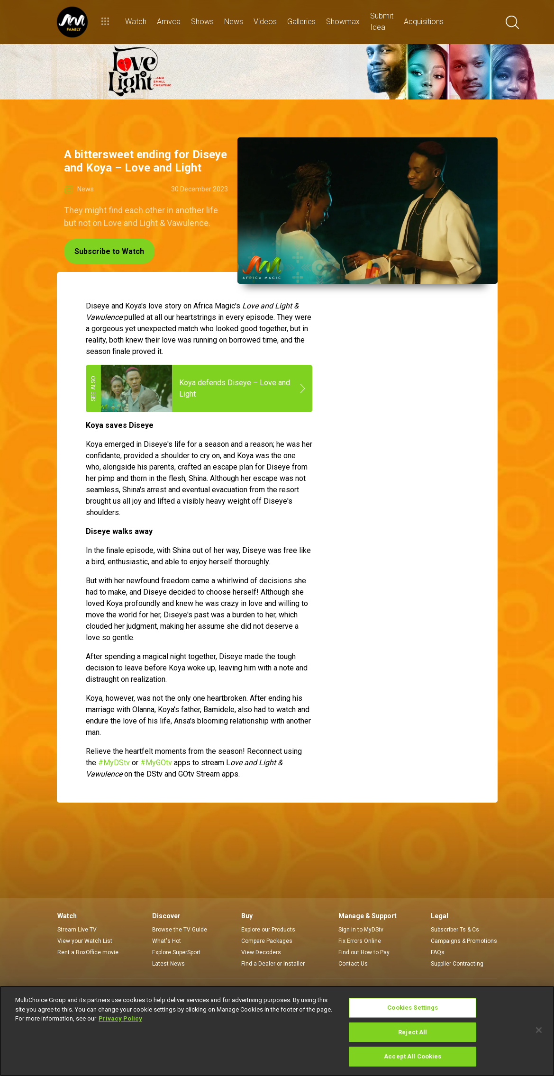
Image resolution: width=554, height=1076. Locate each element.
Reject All (412, 1032)
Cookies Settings (412, 1007)
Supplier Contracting (457, 963)
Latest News (168, 963)
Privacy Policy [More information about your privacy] (120, 1018)
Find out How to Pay (364, 952)
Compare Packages (266, 941)
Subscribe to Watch (109, 251)
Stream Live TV (77, 929)
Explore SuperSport (176, 952)
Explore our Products (268, 929)
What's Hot (166, 941)
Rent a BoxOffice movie (87, 952)
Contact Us (353, 963)
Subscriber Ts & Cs (455, 929)
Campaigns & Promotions (464, 941)
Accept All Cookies (412, 1056)
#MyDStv (114, 762)
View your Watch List (84, 941)
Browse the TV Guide (179, 929)
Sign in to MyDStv (360, 929)
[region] (277, 1031)
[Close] (538, 1030)
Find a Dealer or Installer (273, 963)
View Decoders (261, 952)
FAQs (438, 952)
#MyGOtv (156, 762)
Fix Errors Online (359, 941)
